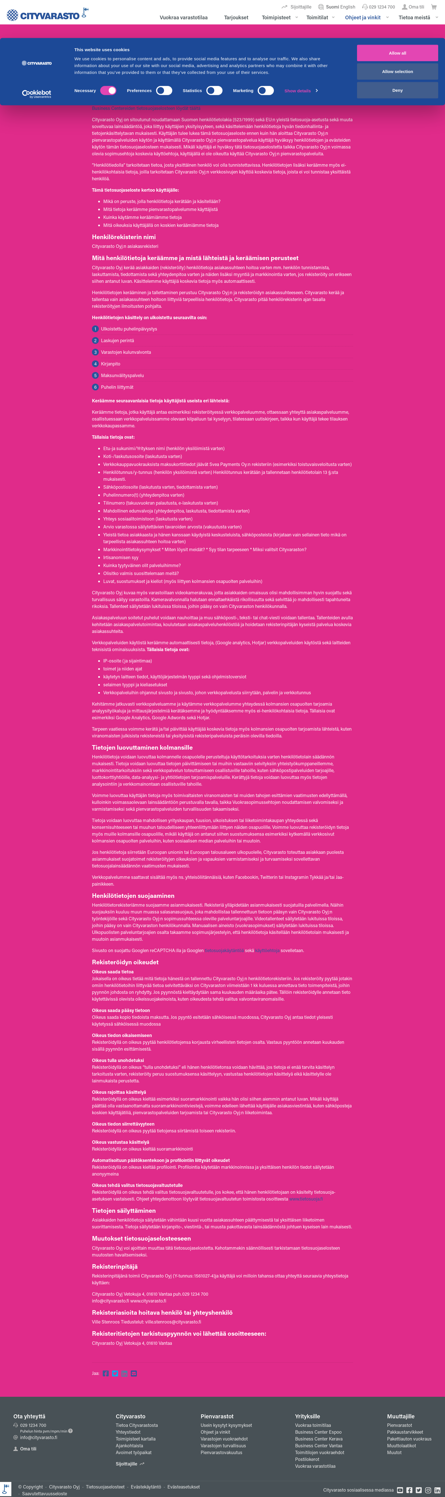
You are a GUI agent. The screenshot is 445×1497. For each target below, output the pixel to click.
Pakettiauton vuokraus (409, 1439)
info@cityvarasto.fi (35, 1437)
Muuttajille (401, 1416)
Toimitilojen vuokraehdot (319, 1452)
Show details (298, 52)
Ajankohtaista (129, 1445)
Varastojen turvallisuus (223, 1445)
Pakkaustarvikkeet (405, 1432)
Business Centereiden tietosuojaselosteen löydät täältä (146, 108)
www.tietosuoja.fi (306, 1199)
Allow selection (397, 33)
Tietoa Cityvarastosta (137, 1425)
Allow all (397, 14)
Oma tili (24, 1449)
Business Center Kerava (319, 1439)
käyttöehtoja (267, 950)
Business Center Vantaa (318, 1445)
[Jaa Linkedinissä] (124, 1373)
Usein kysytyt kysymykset (226, 1425)
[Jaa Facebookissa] (106, 1373)
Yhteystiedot (128, 1432)
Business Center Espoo (318, 1432)
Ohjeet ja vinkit (215, 1432)
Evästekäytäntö (146, 1487)
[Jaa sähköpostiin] (134, 1373)
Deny (397, 52)
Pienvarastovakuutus (221, 1452)
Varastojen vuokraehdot (224, 1439)
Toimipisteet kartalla (136, 1439)
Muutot (394, 1452)
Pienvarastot (217, 1416)
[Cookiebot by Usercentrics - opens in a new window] (37, 56)
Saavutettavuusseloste (44, 1493)
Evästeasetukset (183, 1487)
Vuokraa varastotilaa (315, 1466)
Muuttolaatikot (401, 1445)
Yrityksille (307, 1416)
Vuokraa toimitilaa (313, 1425)
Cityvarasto (130, 1416)
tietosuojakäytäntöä (224, 950)
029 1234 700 (29, 1425)
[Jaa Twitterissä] (115, 1373)
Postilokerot (307, 1459)
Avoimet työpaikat (134, 1452)
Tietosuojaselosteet (105, 1487)
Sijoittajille (130, 1464)
